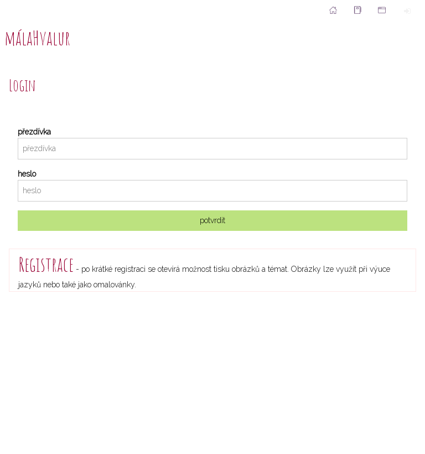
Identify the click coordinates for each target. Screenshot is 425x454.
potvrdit (212, 220)
